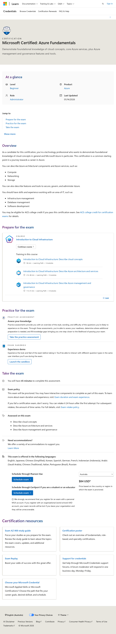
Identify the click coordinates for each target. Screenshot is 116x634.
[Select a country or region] (96, 474)
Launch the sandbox (20, 361)
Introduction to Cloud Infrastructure (34, 239)
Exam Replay (11, 558)
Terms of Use (101, 621)
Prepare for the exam (16, 119)
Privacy (61, 621)
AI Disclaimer (8, 621)
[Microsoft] (5, 4)
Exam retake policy (70, 407)
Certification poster (72, 530)
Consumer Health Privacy (80, 621)
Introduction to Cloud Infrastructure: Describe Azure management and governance (57, 285)
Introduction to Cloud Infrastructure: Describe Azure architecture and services (60, 271)
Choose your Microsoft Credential (22, 582)
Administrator (16, 99)
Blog (38, 621)
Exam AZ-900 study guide (18, 530)
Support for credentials (74, 558)
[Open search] (103, 3)
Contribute (49, 621)
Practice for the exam (16, 123)
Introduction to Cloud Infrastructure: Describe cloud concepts (53, 259)
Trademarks (8, 625)
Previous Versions (25, 621)
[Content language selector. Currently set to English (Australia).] (14, 615)
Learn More (13, 448)
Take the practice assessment (24, 336)
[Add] (105, 298)
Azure (67, 88)
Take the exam (12, 127)
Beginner (14, 88)
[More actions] (110, 17)
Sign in (110, 3)
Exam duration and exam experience (72, 397)
